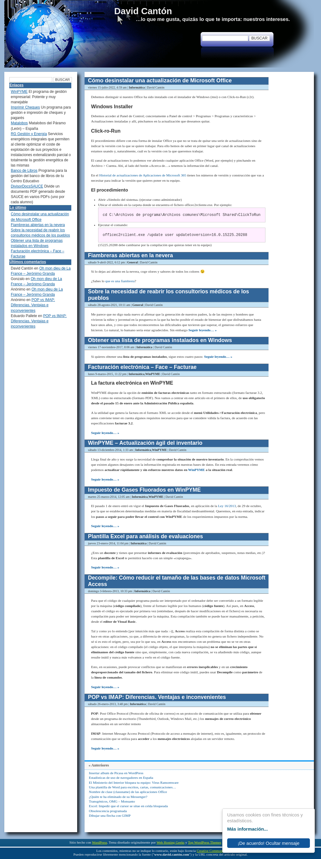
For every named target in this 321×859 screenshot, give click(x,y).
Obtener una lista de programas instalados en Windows (160, 340)
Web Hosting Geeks (170, 842)
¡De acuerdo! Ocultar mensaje (268, 843)
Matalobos (19, 123)
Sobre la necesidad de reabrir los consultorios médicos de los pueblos (168, 294)
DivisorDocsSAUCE (27, 186)
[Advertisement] (291, 169)
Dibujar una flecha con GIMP (110, 815)
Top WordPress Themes (204, 842)
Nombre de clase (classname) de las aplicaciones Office (128, 792)
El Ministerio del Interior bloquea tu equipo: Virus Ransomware (134, 782)
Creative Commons (210, 851)
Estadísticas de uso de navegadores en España (121, 777)
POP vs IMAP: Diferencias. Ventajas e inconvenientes (157, 697)
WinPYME (152, 374)
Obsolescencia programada (108, 811)
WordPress (99, 842)
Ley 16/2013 (227, 506)
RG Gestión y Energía (29, 134)
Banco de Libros (24, 170)
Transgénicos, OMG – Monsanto (112, 801)
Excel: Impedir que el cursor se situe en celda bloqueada (128, 806)
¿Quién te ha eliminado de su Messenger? (118, 797)
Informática (137, 87)
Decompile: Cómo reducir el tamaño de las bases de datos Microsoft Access (176, 581)
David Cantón (143, 11)
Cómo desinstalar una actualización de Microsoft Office (160, 80)
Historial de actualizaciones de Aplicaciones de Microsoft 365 (142, 175)
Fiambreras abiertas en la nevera (130, 255)
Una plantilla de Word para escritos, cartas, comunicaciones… (132, 787)
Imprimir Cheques (25, 107)
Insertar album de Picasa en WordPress (116, 773)
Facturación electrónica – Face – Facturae (142, 367)
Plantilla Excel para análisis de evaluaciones (145, 536)
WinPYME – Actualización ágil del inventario (145, 443)
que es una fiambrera (120, 281)
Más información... (247, 829)
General (132, 262)
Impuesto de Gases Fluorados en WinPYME (144, 490)
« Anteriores (99, 765)
